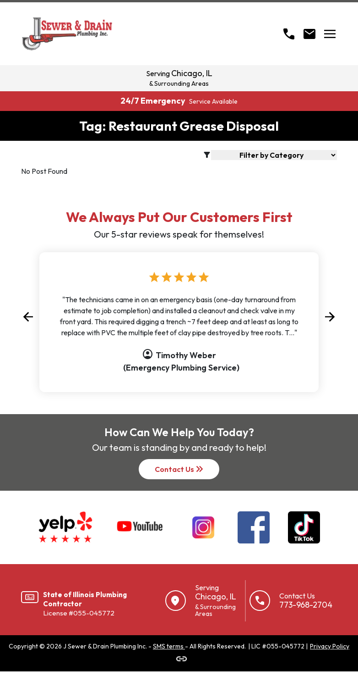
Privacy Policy (329, 646)
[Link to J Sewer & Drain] (181, 659)
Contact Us (180, 469)
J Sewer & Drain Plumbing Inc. (105, 646)
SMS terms (169, 646)
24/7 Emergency (179, 100)
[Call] (289, 34)
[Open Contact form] (309, 34)
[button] (28, 316)
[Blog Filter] (274, 155)
